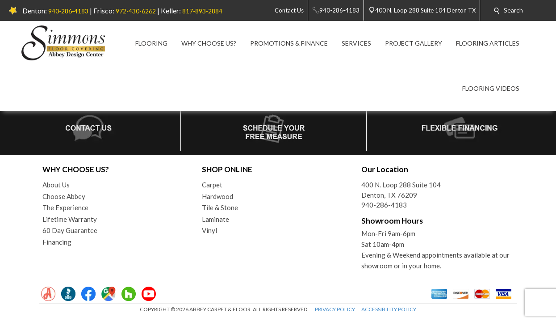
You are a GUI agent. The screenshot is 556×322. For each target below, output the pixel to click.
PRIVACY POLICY (335, 309)
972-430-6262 (136, 11)
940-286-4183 (68, 11)
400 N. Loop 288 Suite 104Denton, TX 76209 (401, 190)
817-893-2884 (202, 11)
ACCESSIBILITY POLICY (388, 309)
